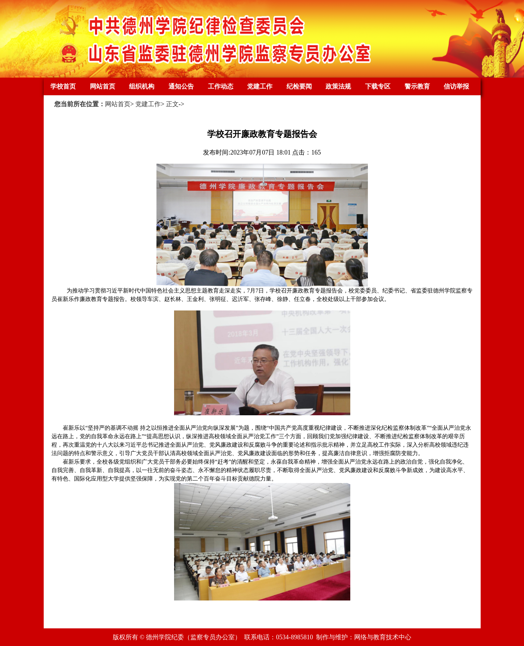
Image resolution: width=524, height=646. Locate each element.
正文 (172, 104)
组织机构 (141, 86)
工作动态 (220, 86)
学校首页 (63, 86)
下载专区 (377, 86)
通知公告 (181, 86)
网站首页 (102, 86)
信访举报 (456, 86)
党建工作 (259, 86)
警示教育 (417, 86)
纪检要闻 (299, 86)
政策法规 (338, 86)
